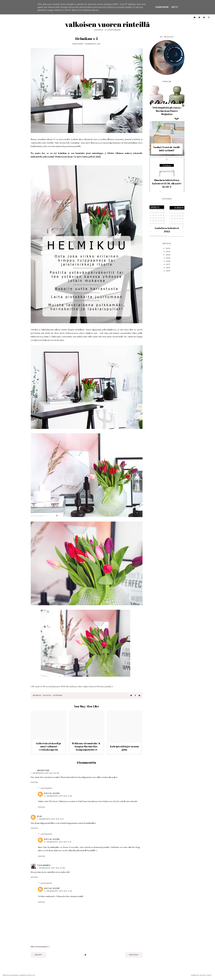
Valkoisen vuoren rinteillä (107, 24)
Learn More (162, 7)
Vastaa (34, 782)
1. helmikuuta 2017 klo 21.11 (50, 819)
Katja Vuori (52, 793)
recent (38, 955)
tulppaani (57, 695)
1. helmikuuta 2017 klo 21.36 (51, 868)
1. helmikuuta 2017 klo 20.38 (45, 773)
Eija (39, 816)
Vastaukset (46, 788)
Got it (174, 7)
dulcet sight (206, 975)
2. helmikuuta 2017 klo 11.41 (58, 842)
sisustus (47, 695)
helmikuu (37, 695)
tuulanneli (44, 865)
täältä (98, 156)
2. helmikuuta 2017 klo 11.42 (58, 891)
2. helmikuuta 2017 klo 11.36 (58, 796)
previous (133, 955)
